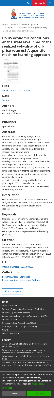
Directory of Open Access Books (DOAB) (19, 323)
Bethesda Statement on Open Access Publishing (23, 309)
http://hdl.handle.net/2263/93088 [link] (17, 266)
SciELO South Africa (10, 333)
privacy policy (38, 383)
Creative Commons (10, 319)
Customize (7, 387)
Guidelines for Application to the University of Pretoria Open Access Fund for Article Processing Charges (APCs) (26, 363)
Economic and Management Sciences (25, 24)
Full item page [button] (13, 291)
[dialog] (27, 385)
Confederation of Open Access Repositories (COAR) (24, 316)
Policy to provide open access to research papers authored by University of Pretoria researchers (23, 351)
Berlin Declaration (9, 305)
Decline (14, 393)
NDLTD (5, 330)
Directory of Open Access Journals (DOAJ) (19, 326)
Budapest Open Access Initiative (16, 312)
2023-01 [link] (6, 100)
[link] (16, 90)
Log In (41, 2)
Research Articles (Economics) (33, 27)
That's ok (39, 393)
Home (5, 24)
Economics (10, 27)
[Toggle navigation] (50, 3)
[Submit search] (28, 3)
